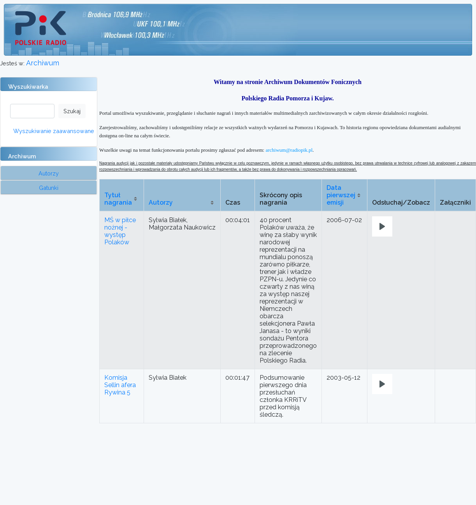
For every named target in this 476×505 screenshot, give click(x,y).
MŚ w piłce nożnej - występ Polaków (120, 231)
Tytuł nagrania (118, 198)
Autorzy (161, 202)
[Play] (382, 226)
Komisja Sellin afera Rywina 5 (120, 385)
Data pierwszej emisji (341, 195)
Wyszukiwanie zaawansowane (53, 131)
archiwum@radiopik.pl (289, 150)
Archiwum (42, 63)
